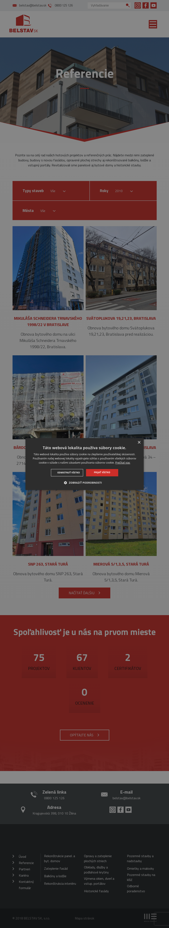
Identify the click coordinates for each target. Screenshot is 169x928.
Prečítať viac (122, 462)
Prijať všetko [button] (102, 472)
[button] (84, 483)
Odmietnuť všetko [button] (68, 472)
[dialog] (84, 464)
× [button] (139, 442)
